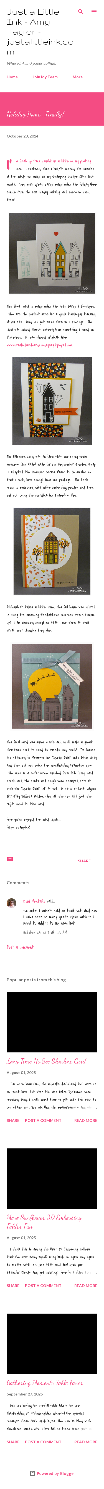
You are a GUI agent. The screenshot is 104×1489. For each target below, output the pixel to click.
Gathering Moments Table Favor (45, 1383)
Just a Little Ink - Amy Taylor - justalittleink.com (40, 31)
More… (79, 76)
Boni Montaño (34, 901)
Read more (85, 1120)
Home (12, 76)
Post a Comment (20, 947)
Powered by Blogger (52, 1473)
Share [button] (84, 860)
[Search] (80, 10)
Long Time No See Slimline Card (46, 1061)
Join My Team (45, 76)
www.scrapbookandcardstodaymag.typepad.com (39, 345)
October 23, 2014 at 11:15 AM (45, 933)
